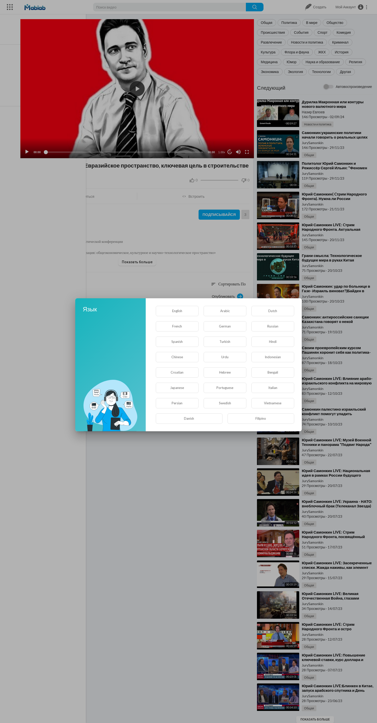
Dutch (272, 311)
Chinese (177, 357)
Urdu (225, 357)
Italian (272, 388)
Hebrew (225, 372)
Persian (177, 403)
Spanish (177, 342)
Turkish (224, 342)
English (177, 311)
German (225, 326)
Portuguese (224, 388)
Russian (272, 326)
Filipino (260, 418)
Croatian (177, 372)
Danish (189, 418)
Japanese (177, 388)
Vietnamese (272, 403)
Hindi (273, 342)
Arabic (225, 311)
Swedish (225, 403)
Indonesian (273, 357)
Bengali (273, 372)
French (177, 326)
